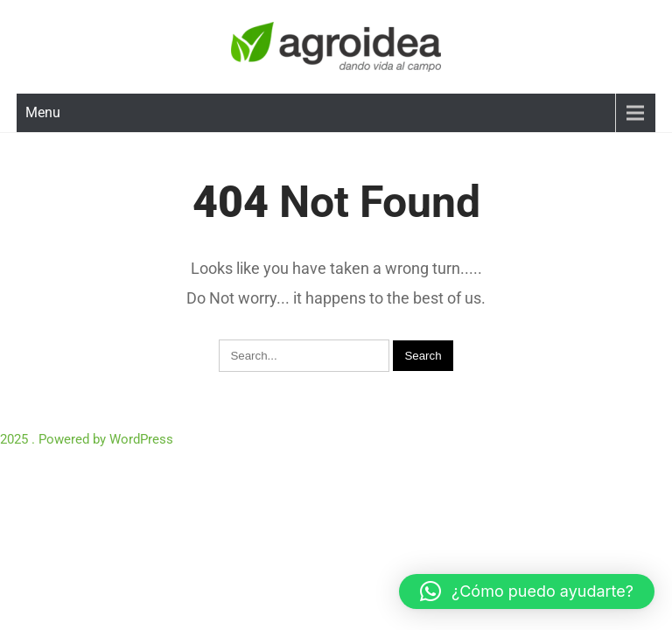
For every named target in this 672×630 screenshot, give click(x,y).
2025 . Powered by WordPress (86, 439)
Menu (42, 112)
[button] (526, 591)
